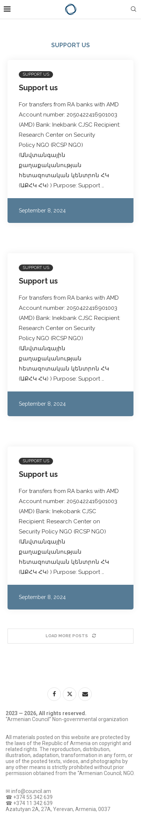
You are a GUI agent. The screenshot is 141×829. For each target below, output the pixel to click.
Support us (38, 87)
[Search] (133, 9)
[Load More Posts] (70, 636)
